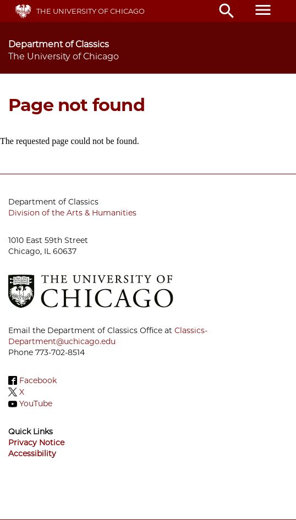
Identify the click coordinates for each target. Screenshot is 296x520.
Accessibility (32, 453)
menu (263, 10)
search (227, 11)
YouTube (35, 404)
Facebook (38, 380)
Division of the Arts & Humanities (72, 213)
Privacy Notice (36, 442)
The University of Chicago (90, 11)
